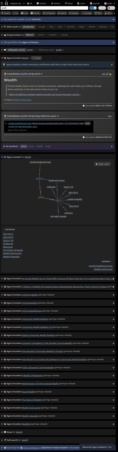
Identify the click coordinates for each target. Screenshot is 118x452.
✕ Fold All (36, 58)
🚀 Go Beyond (49, 13)
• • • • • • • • (59, 27)
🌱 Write (98, 13)
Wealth (30, 49)
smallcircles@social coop (101, 265)
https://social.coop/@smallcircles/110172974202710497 (58, 123)
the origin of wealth (13, 250)
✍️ (110, 74)
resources (8, 246)
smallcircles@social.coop (19, 123)
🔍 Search (6, 13)
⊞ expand (62, 13)
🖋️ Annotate (87, 13)
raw (103, 74)
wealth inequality (11, 256)
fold (87, 123)
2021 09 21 (8, 233)
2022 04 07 (8, 237)
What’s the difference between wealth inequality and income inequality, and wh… (45, 94)
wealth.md (25, 73)
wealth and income (22, 99)
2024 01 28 (8, 240)
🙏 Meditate (109, 13)
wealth (59, 49)
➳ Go (15, 13)
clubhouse (8, 243)
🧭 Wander (35, 13)
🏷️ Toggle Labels (102, 164)
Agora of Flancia (30, 447)
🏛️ (21, 447)
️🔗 (107, 74)
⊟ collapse (73, 13)
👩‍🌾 (5, 73)
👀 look (24, 13)
